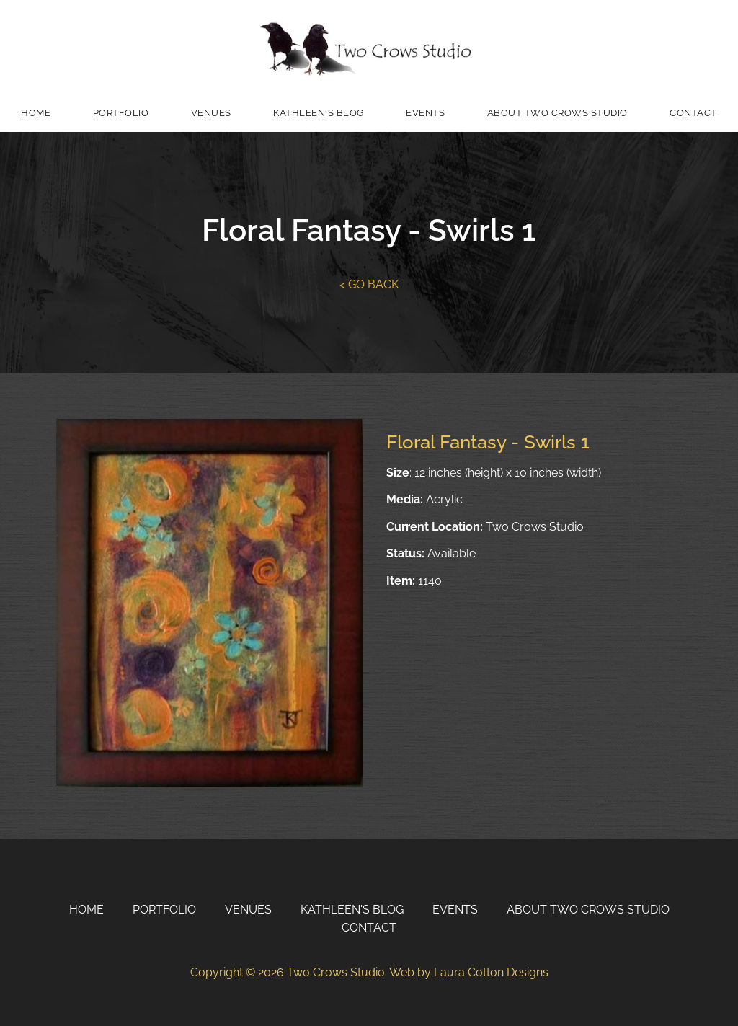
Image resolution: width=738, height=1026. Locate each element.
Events (425, 112)
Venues (211, 112)
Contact (693, 112)
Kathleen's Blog (318, 112)
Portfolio (121, 112)
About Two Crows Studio (557, 112)
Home (35, 112)
